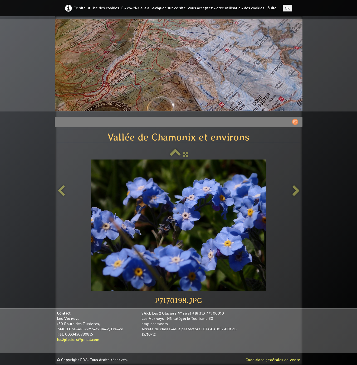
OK (287, 8)
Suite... (273, 8)
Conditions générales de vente (273, 359)
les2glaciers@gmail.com (78, 339)
